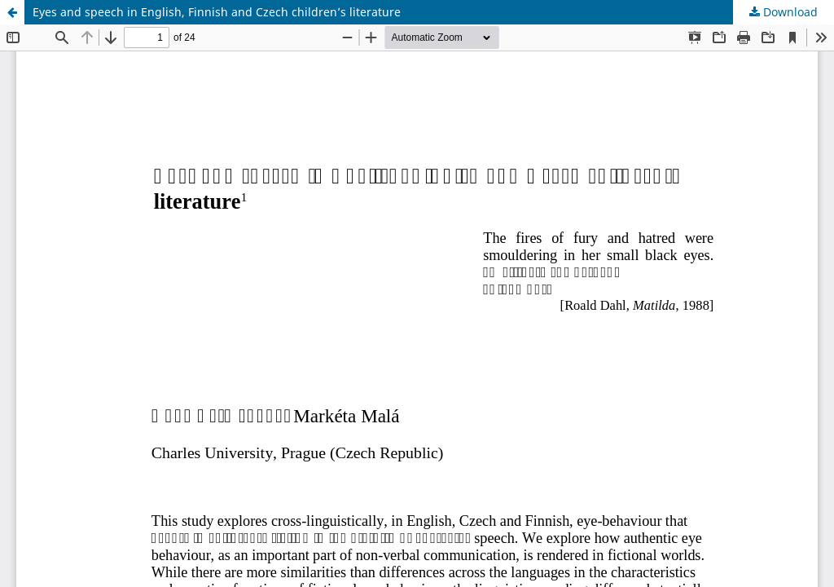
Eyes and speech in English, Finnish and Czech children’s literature (217, 12)
